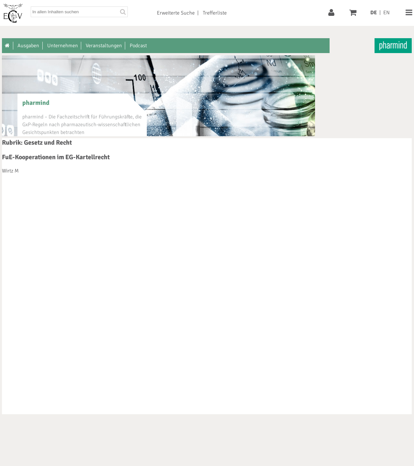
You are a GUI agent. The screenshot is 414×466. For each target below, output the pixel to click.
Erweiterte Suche (176, 13)
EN (386, 12)
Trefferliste (215, 13)
